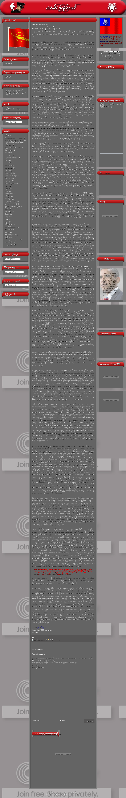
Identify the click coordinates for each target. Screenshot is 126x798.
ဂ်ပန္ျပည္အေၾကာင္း (11, 158)
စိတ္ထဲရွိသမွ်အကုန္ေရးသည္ (12, 108)
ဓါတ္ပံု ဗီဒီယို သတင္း (11, 176)
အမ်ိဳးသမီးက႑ (8, 224)
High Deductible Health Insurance (63, 795)
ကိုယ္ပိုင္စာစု (7, 152)
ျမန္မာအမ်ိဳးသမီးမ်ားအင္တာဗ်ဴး (12, 206)
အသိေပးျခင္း (10, 234)
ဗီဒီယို (6, 191)
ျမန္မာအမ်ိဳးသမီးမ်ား (10, 204)
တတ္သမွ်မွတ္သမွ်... (9, 76)
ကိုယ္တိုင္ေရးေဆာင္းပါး (12, 147)
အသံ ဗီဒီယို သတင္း (10, 227)
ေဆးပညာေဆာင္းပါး (12, 240)
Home (62, 720)
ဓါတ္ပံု (6, 170)
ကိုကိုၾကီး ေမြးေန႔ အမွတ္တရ (14, 138)
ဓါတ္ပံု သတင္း (9, 178)
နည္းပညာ (8, 181)
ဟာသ (6, 219)
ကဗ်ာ (6, 135)
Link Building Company (77, 793)
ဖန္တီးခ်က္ (7, 186)
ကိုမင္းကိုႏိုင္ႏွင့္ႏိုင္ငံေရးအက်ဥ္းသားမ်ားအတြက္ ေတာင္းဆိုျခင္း (15, 143)
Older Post (89, 721)
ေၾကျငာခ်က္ (9, 245)
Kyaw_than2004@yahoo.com (42, 630)
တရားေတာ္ (9, 168)
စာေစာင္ (8, 165)
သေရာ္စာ (7, 217)
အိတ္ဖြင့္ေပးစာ (9, 237)
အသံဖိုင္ (7, 232)
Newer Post (36, 720)
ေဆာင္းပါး (9, 242)
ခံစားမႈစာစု (8, 155)
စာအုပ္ (6, 163)
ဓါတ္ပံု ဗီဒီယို (8, 173)
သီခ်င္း (7, 214)
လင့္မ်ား (7, 209)
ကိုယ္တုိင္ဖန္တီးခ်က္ (9, 150)
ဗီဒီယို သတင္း (9, 193)
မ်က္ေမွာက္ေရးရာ (10, 201)
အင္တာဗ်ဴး (7, 222)
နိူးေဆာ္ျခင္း (10, 183)
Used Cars (77, 795)
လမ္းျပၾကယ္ (57, 793)
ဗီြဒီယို (7, 196)
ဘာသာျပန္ (8, 199)
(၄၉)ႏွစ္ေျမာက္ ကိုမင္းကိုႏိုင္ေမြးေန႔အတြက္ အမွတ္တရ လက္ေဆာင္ (15, 92)
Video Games (49, 795)
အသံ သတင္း (9, 229)
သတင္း (7, 211)
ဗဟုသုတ (7, 188)
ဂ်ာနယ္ (6, 160)
